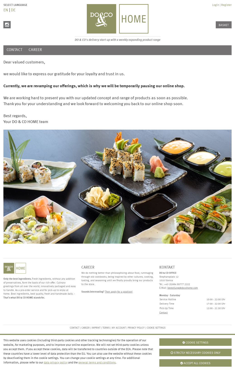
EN (5, 10)
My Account (119, 328)
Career (35, 50)
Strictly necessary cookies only (195, 352)
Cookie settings (156, 328)
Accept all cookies (195, 363)
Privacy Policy (136, 328)
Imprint (96, 328)
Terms (106, 328)
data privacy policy (56, 362)
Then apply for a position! (119, 292)
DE (13, 10)
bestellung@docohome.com (182, 288)
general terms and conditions (97, 362)
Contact (14, 50)
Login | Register (222, 5)
